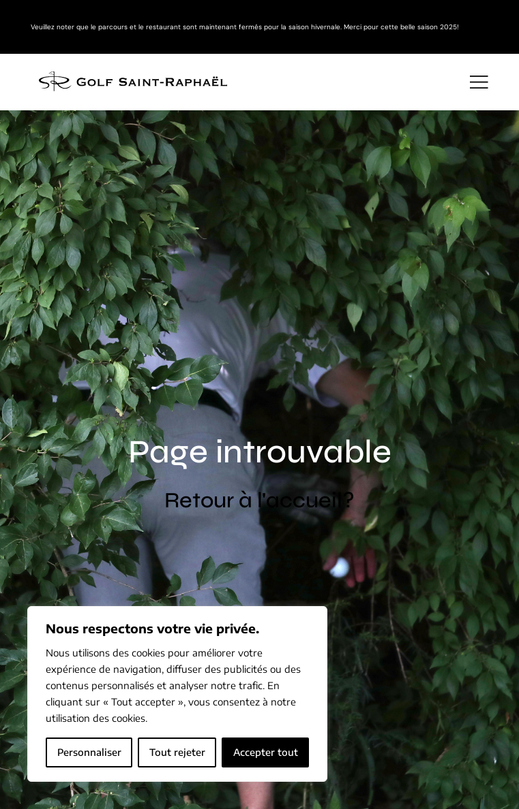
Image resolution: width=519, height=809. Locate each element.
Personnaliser (89, 752)
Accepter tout (265, 752)
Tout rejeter (177, 752)
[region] (177, 694)
